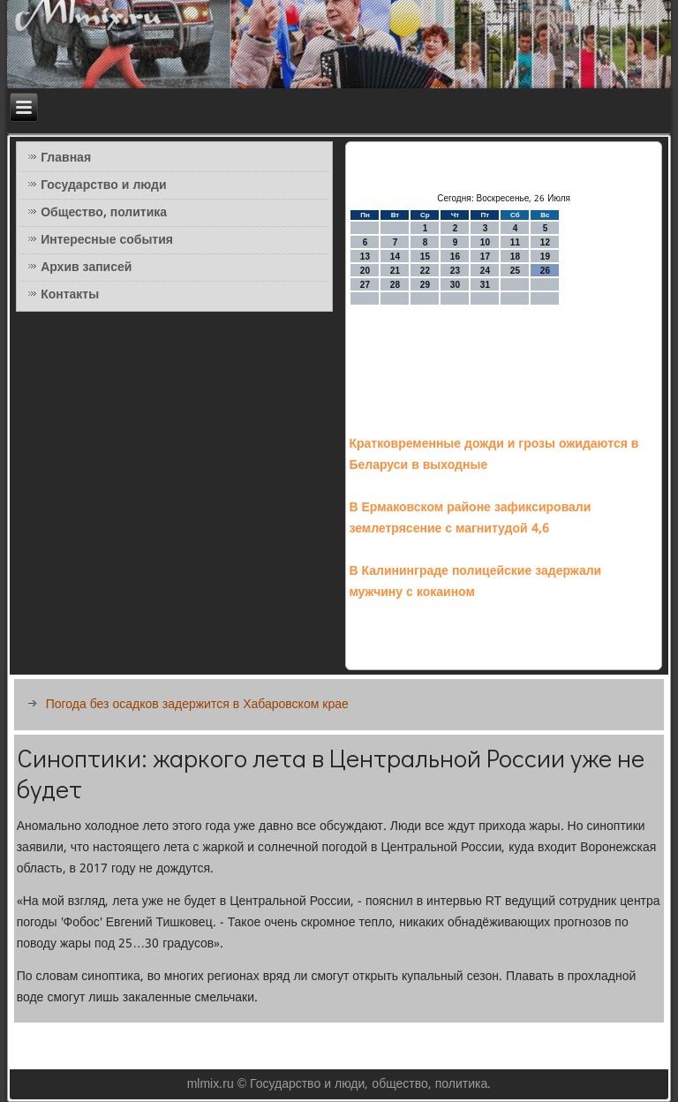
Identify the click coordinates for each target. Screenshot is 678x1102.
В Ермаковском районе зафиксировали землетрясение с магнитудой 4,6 (470, 518)
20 (365, 271)
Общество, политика (104, 212)
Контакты (70, 295)
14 (395, 256)
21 (395, 271)
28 (395, 285)
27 (365, 285)
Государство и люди (103, 185)
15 (425, 256)
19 (545, 256)
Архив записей (86, 267)
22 (425, 271)
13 (365, 256)
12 (545, 242)
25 (515, 271)
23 (455, 271)
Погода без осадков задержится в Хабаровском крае (197, 704)
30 (455, 285)
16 (455, 256)
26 (545, 271)
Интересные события (107, 240)
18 (515, 256)
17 (485, 256)
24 (485, 271)
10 (485, 242)
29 (425, 285)
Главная (66, 158)
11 (515, 242)
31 (485, 285)
